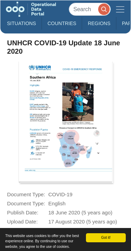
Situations (21, 23)
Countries (62, 23)
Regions (99, 23)
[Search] (90, 9)
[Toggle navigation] (120, 9)
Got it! (105, 237)
